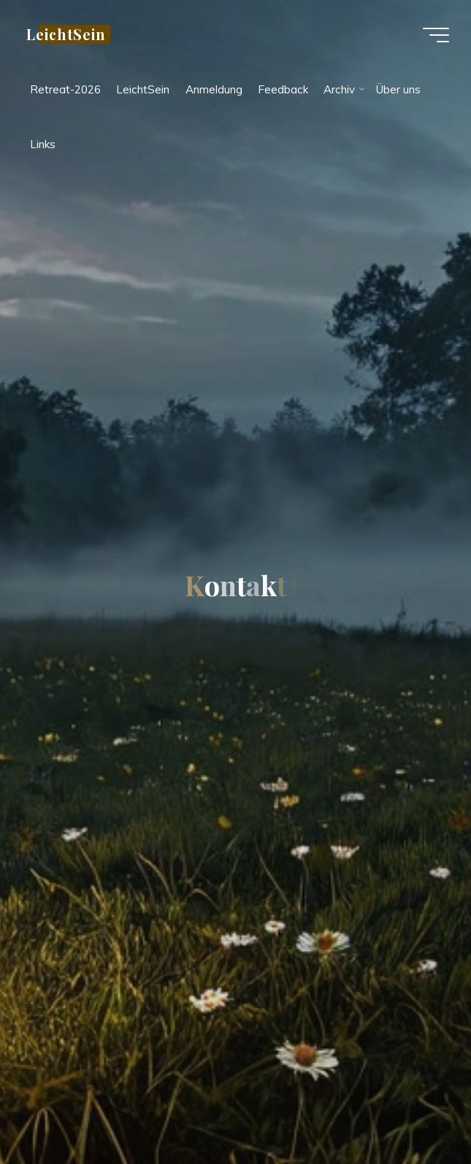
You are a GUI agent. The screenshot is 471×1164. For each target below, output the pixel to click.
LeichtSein (66, 34)
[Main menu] (436, 35)
